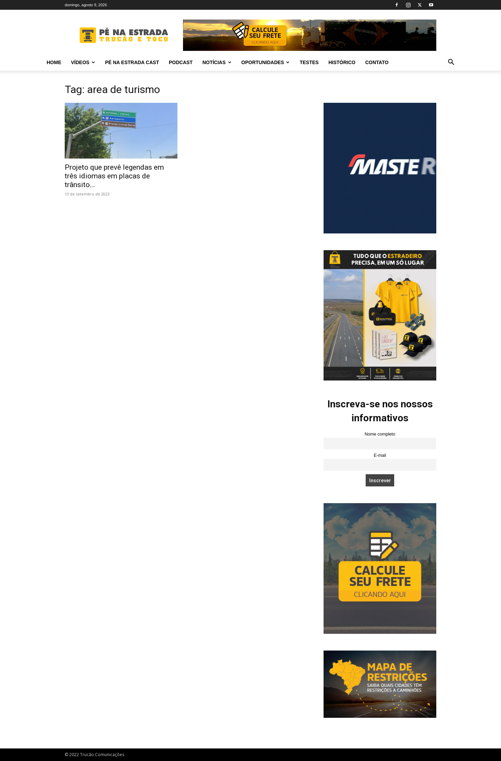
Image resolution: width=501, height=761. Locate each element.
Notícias (216, 62)
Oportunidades (265, 62)
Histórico (342, 62)
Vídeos (83, 62)
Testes (309, 62)
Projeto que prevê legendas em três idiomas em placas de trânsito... (114, 176)
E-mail (380, 455)
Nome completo (380, 434)
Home (54, 62)
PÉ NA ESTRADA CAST (132, 62)
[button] (451, 63)
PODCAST (180, 62)
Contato (377, 62)
